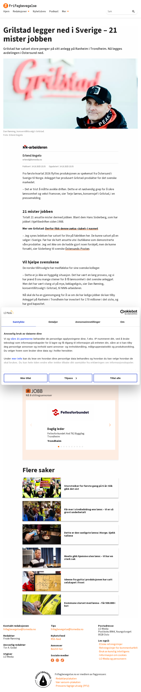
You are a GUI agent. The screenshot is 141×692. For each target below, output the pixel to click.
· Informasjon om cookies (112, 655)
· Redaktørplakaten (66, 678)
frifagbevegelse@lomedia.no (19, 629)
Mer (65, 11)
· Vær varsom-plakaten (67, 682)
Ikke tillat (25, 378)
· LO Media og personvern (112, 659)
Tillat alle (115, 378)
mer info (17, 358)
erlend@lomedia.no (32, 159)
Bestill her (57, 649)
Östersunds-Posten (77, 249)
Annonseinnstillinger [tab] (87, 321)
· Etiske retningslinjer (110, 644)
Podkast (54, 11)
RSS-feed (56, 639)
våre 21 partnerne (22, 338)
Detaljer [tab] (53, 321)
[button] (110, 425)
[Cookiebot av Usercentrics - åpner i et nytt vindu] (122, 312)
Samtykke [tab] (18, 321)
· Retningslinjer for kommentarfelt (118, 648)
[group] (70, 425)
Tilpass (70, 378)
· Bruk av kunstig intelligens (113, 651)
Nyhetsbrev (39, 11)
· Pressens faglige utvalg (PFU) (72, 686)
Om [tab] (122, 321)
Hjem (6, 11)
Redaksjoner (21, 11)
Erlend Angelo (32, 155)
